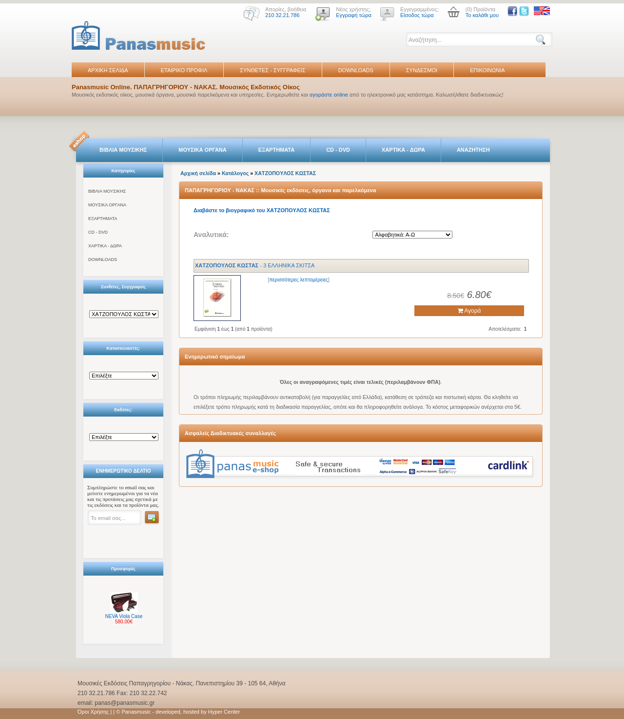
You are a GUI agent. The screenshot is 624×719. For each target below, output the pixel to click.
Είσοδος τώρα (417, 15)
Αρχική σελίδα (198, 173)
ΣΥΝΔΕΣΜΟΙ (421, 70)
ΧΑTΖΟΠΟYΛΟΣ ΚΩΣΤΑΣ (285, 173)
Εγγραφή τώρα (353, 15)
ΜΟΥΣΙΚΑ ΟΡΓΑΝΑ (202, 150)
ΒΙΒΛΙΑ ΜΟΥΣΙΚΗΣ (123, 150)
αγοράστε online (329, 95)
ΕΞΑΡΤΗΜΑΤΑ (276, 150)
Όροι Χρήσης (93, 712)
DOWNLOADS (355, 70)
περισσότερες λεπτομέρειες (298, 279)
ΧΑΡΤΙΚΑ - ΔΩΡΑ (403, 150)
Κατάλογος (235, 173)
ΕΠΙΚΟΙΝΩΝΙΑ (487, 70)
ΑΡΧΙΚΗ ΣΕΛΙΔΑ (108, 70)
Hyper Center (224, 712)
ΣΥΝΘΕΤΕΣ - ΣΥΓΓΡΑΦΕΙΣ (272, 70)
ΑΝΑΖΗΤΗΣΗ (473, 150)
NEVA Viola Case (124, 616)
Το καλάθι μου (482, 15)
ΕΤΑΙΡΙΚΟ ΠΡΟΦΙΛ (184, 70)
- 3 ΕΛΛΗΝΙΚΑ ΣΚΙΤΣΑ (254, 265)
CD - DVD (338, 150)
